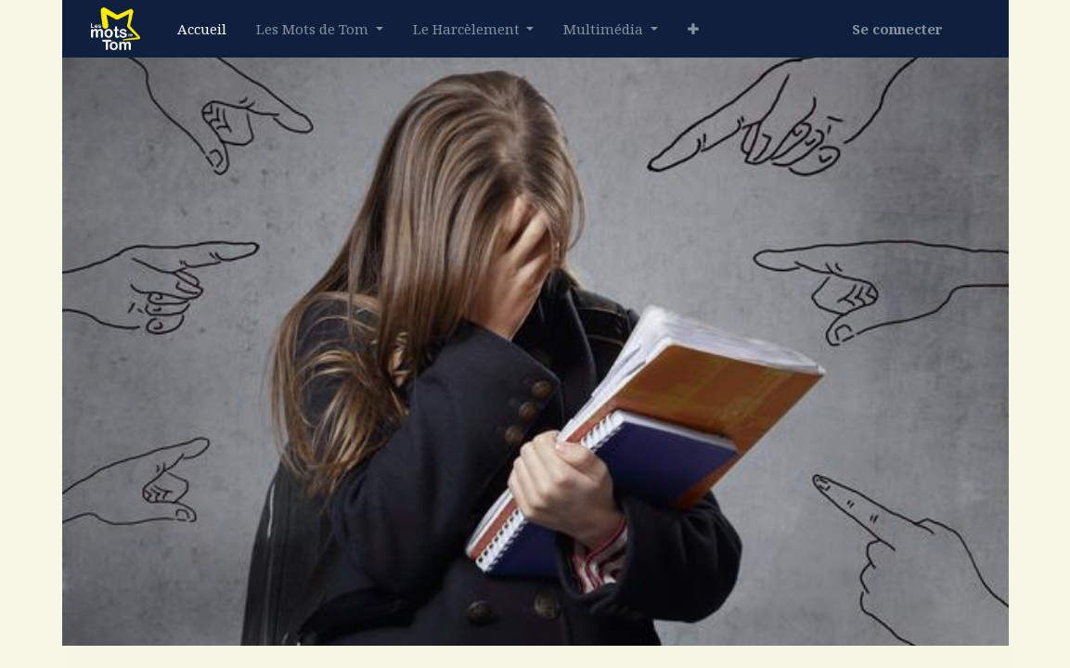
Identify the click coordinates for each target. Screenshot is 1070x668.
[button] (693, 29)
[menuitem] (201, 29)
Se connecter (897, 28)
